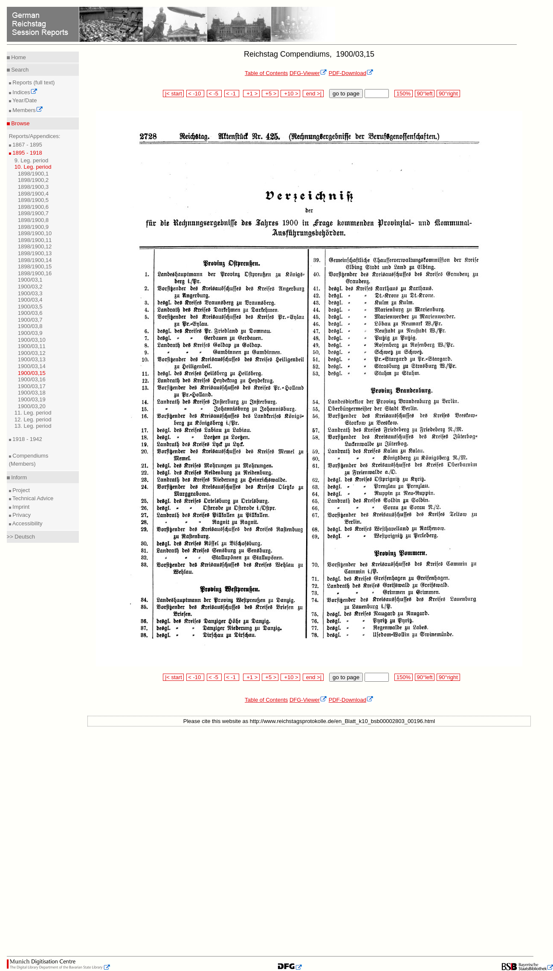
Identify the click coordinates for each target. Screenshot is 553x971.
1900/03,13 (32, 359)
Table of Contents (266, 73)
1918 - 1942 (26, 439)
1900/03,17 (32, 386)
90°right (448, 93)
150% (403, 93)
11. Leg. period (33, 412)
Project (20, 490)
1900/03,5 (30, 306)
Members (27, 110)
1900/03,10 (32, 340)
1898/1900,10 (35, 233)
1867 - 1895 (26, 144)
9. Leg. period (31, 160)
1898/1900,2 (33, 180)
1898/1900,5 (33, 200)
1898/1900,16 (35, 273)
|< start (173, 93)
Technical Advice (32, 498)
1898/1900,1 (33, 173)
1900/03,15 (32, 373)
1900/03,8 (30, 326)
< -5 (214, 93)
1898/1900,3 (33, 187)
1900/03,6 (30, 313)
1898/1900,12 (35, 246)
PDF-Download (351, 73)
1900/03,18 (32, 392)
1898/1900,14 (35, 260)
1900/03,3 (30, 293)
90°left (424, 93)
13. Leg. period (33, 426)
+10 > (290, 93)
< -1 (232, 93)
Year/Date (24, 100)
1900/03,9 (30, 333)
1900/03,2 (30, 286)
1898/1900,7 (33, 213)
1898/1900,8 (33, 220)
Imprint (20, 507)
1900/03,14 (32, 366)
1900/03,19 (32, 399)
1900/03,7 (30, 320)
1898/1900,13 (35, 253)
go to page (346, 93)
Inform (18, 477)
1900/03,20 (32, 406)
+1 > (251, 93)
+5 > (270, 93)
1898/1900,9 (33, 227)
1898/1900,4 (33, 193)
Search (19, 69)
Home (18, 57)
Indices (24, 92)
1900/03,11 (32, 346)
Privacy (21, 515)
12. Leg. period (33, 419)
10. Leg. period (33, 167)
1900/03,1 (30, 280)
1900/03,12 (32, 353)
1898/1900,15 (35, 266)
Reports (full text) (33, 82)
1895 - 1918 (26, 153)
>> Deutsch (21, 536)
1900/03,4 (30, 300)
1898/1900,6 (33, 207)
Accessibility (27, 523)
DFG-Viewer (308, 73)
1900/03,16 (32, 379)
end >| (313, 93)
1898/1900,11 (35, 240)
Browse (20, 123)
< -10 (195, 93)
